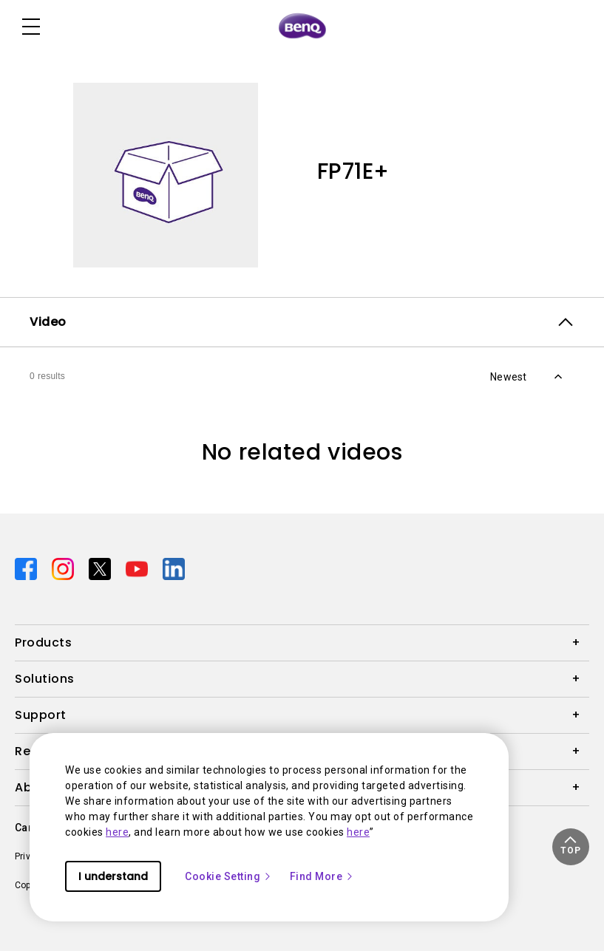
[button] (570, 846)
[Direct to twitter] (101, 568)
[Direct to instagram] (64, 568)
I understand (113, 876)
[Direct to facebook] (27, 568)
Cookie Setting (228, 876)
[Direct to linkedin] (174, 568)
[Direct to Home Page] (302, 26)
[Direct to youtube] (138, 568)
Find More (322, 876)
